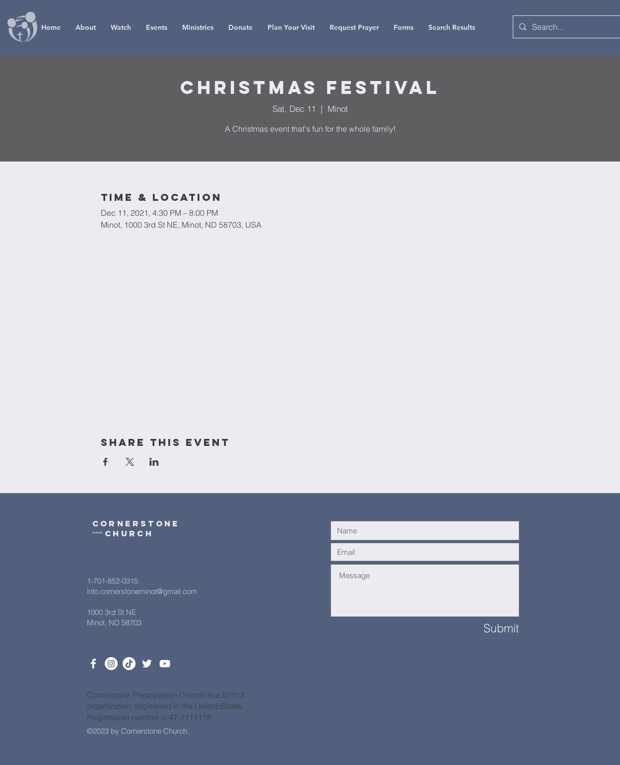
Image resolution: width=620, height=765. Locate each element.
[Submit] (483, 628)
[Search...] (567, 27)
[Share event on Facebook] (105, 462)
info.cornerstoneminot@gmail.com (142, 591)
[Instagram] (111, 663)
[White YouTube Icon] (164, 663)
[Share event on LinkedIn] (154, 462)
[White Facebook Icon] (93, 663)
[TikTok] (129, 663)
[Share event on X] (130, 462)
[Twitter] (146, 663)
